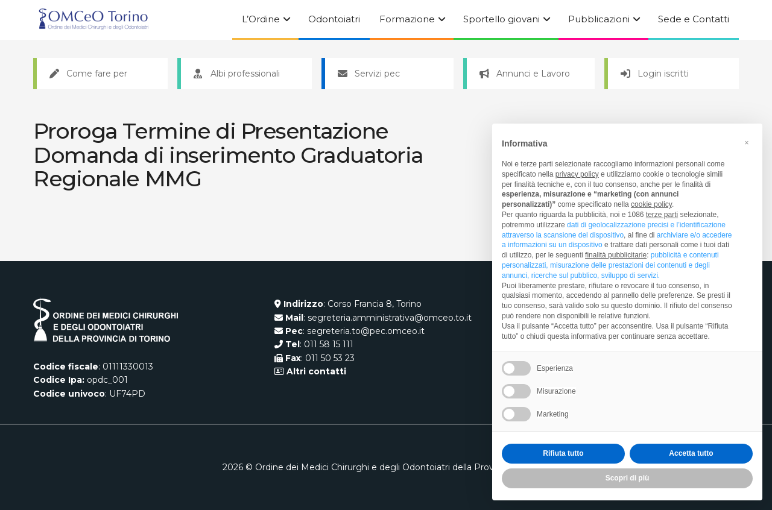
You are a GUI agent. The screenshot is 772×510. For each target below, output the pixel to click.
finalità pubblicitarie (616, 255)
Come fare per (88, 73)
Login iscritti (655, 73)
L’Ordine (261, 19)
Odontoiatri (334, 19)
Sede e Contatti (693, 19)
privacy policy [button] (577, 174)
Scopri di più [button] (628, 478)
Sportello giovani (501, 19)
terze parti (662, 214)
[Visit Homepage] (93, 20)
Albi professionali (237, 73)
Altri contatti (315, 371)
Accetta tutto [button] (691, 453)
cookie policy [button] (651, 204)
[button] (746, 143)
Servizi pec (369, 73)
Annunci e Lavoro (524, 73)
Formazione (407, 19)
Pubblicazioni (599, 19)
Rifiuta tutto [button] (563, 453)
